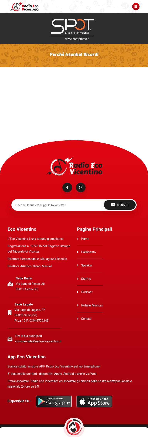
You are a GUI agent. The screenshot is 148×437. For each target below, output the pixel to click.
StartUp (84, 279)
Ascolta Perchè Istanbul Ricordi (29, 79)
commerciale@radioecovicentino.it (38, 341)
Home (83, 239)
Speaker (84, 265)
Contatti (84, 319)
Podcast (84, 292)
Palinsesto (86, 252)
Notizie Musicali (90, 305)
